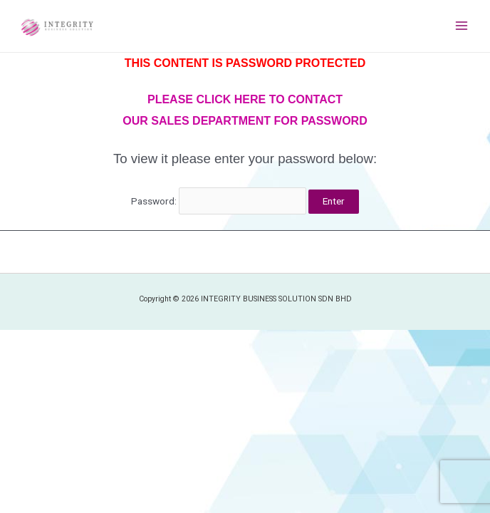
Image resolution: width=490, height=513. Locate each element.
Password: (218, 201)
